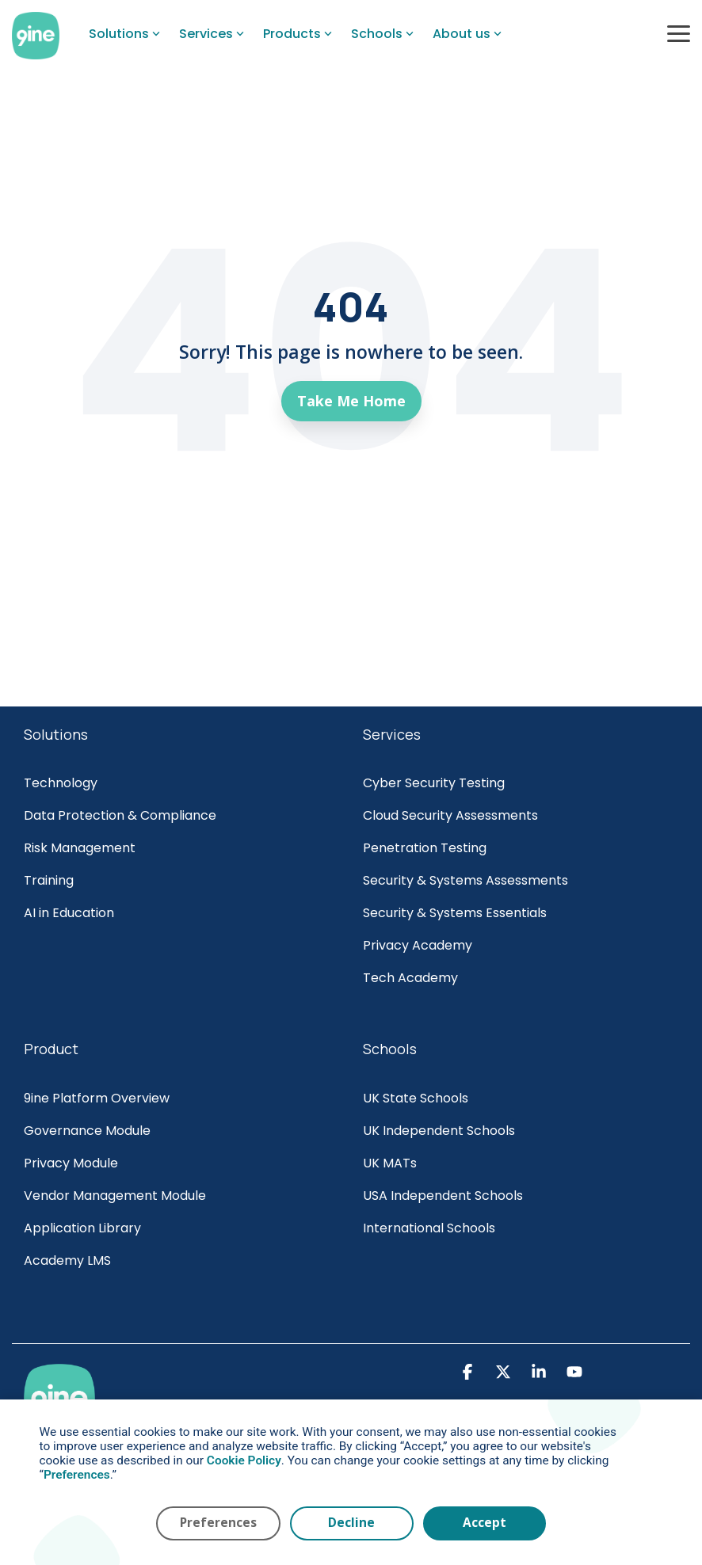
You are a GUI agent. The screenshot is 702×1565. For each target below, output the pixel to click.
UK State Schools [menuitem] (415, 1098)
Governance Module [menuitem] (87, 1130)
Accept (484, 1522)
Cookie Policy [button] (244, 1460)
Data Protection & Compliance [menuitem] (120, 815)
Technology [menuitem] (60, 783)
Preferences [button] (77, 1475)
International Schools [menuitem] (429, 1228)
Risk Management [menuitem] (81, 848)
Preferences (218, 1522)
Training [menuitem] (49, 880)
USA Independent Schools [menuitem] (443, 1195)
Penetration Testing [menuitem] (424, 848)
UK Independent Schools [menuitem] (439, 1130)
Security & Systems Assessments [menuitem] (465, 880)
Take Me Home (351, 400)
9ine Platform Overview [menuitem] (97, 1098)
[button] (678, 32)
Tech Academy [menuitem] (410, 978)
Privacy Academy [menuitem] (417, 945)
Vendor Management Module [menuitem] (115, 1195)
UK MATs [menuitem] (390, 1163)
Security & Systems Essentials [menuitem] (455, 913)
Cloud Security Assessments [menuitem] (450, 815)
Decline (351, 1522)
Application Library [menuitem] (82, 1228)
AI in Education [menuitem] (69, 913)
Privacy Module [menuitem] (71, 1163)
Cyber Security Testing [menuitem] (434, 783)
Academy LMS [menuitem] (67, 1260)
